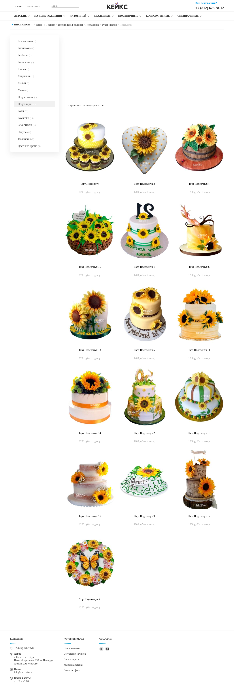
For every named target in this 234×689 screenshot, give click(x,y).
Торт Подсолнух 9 (144, 516)
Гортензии (26, 62)
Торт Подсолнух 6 (199, 266)
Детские (20, 15)
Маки (23, 90)
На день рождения (48, 15)
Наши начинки (72, 648)
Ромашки (25, 117)
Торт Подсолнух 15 (90, 516)
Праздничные (128, 15)
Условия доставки (73, 664)
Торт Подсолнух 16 (90, 266)
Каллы (23, 69)
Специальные (188, 15)
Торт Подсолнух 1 (144, 266)
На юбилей (78, 15)
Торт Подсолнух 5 (144, 349)
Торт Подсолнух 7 (89, 599)
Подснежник (27, 97)
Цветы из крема (29, 145)
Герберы (25, 55)
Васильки (26, 48)
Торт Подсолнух (89, 183)
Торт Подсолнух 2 (144, 433)
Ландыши (26, 76)
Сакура (24, 132)
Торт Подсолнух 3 (144, 183)
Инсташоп (22, 24)
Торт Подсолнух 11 (199, 349)
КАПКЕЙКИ (33, 6)
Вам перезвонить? (206, 3)
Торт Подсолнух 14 (90, 433)
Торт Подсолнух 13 (90, 349)
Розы (23, 111)
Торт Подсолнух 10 (199, 433)
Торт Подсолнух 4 (199, 183)
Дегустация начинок (75, 653)
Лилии (23, 83)
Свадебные (102, 15)
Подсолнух (27, 104)
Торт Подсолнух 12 (199, 516)
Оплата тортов (71, 659)
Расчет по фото (72, 670)
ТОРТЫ (18, 6)
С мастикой (27, 124)
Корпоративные (158, 15)
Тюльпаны (26, 139)
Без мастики (27, 41)
